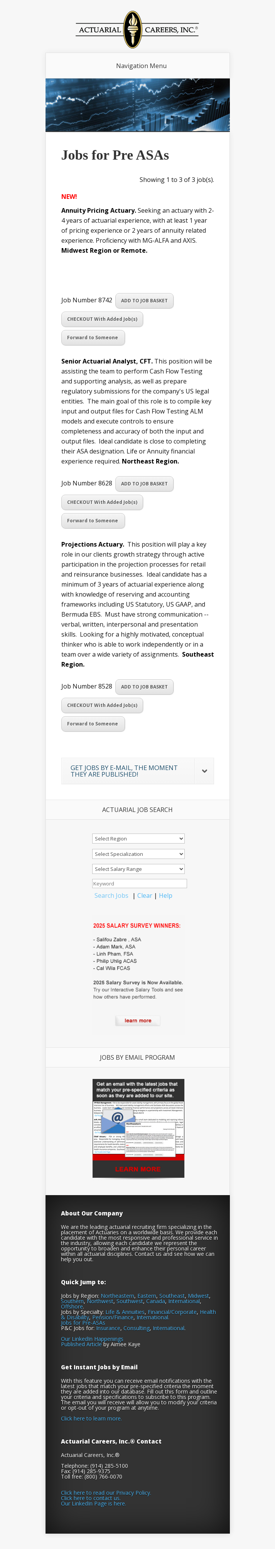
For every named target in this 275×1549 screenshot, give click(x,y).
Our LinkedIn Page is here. (93, 1503)
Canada (155, 1301)
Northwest (100, 1301)
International (184, 1301)
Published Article (81, 1344)
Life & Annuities (125, 1312)
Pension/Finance (112, 1317)
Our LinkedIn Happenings (92, 1338)
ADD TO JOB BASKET (144, 300)
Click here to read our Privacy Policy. (106, 1492)
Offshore (72, 1306)
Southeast (172, 1295)
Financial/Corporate (172, 1312)
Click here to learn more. (91, 1418)
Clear (144, 895)
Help (165, 895)
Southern (72, 1301)
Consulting (136, 1328)
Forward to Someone (93, 337)
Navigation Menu (141, 66)
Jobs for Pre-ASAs (83, 1322)
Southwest (129, 1301)
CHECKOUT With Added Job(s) (102, 319)
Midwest (198, 1295)
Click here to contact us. (91, 1498)
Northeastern (117, 1295)
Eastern (146, 1295)
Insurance (108, 1328)
